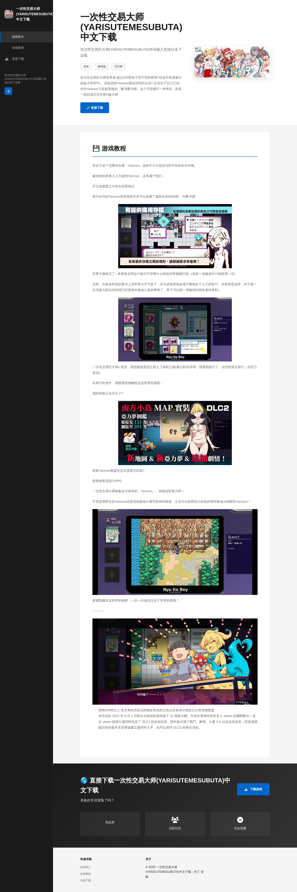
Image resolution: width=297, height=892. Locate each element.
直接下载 (85, 880)
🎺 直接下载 (94, 107)
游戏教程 (85, 873)
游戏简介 (85, 867)
